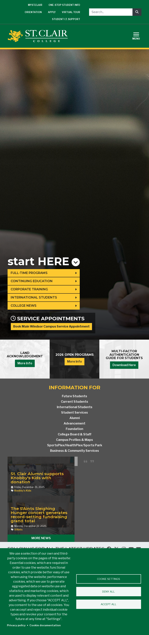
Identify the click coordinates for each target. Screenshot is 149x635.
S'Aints (18, 529)
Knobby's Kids (22, 490)
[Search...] (111, 12)
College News (23, 305)
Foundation (74, 429)
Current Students (74, 401)
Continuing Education (32, 281)
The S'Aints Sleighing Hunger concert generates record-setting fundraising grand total (39, 514)
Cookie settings (108, 578)
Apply (52, 12)
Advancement (74, 423)
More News (41, 538)
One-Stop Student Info (64, 5)
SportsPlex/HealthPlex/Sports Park (74, 445)
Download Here (124, 365)
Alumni (74, 418)
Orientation (33, 12)
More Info (24, 363)
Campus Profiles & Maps (74, 440)
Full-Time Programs (29, 273)
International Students (34, 297)
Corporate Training (29, 289)
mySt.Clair (35, 5)
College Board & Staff (74, 434)
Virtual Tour (71, 12)
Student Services (74, 412)
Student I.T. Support (66, 19)
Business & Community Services (74, 451)
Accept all (108, 604)
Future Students (74, 396)
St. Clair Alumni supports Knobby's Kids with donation (37, 478)
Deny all (108, 591)
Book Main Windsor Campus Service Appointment (51, 326)
